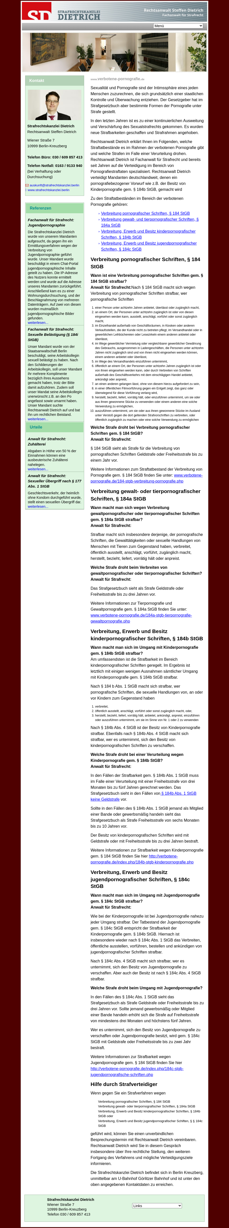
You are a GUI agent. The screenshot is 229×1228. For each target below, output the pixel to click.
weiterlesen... (38, 323)
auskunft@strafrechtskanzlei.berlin (52, 185)
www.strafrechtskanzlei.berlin (47, 190)
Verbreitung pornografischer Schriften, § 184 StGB (145, 213)
